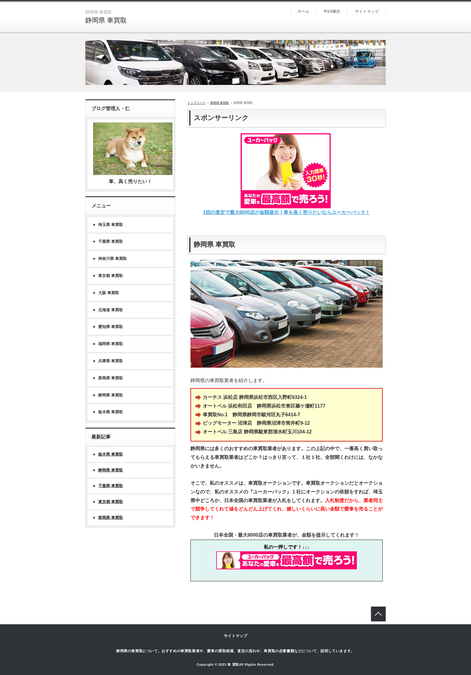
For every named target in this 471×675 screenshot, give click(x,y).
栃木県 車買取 (110, 412)
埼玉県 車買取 (110, 224)
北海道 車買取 (110, 310)
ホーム (304, 11)
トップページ (196, 102)
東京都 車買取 (110, 275)
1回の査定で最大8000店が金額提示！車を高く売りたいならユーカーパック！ (286, 212)
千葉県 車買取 (110, 241)
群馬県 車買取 (110, 378)
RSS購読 (332, 11)
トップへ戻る (378, 614)
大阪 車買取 (108, 293)
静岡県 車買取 (106, 20)
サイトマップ (367, 11)
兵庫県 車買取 (110, 361)
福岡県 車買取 (110, 344)
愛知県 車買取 (110, 326)
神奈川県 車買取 (112, 258)
